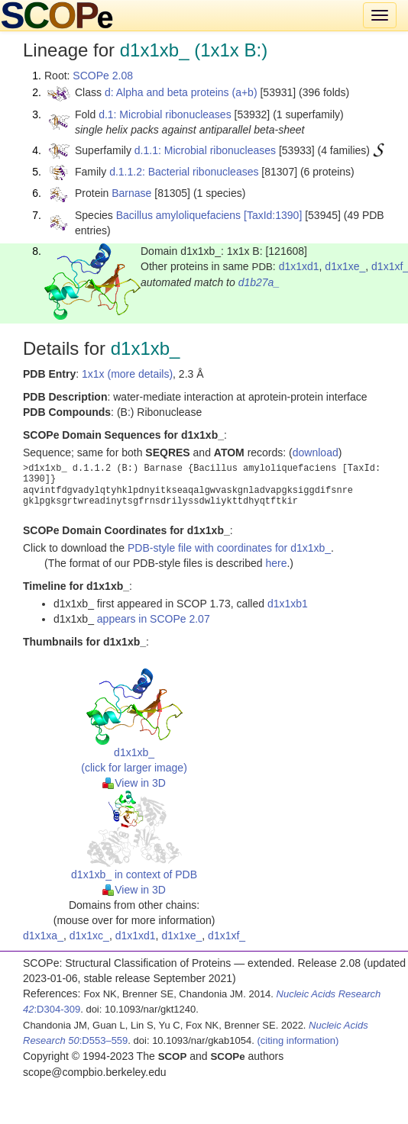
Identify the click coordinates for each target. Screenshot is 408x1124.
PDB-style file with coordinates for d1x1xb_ (229, 548)
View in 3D (134, 783)
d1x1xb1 (287, 603)
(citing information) (297, 1040)
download (315, 452)
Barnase (131, 193)
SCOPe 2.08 (103, 75)
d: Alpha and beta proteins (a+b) (181, 92)
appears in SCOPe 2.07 (153, 619)
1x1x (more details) (127, 374)
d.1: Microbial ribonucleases (165, 114)
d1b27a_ (259, 282)
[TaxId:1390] (273, 215)
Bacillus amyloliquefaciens (178, 215)
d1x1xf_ (226, 935)
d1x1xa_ (43, 935)
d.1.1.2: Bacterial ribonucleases (183, 172)
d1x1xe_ (345, 266)
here (276, 563)
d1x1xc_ (89, 935)
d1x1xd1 (299, 266)
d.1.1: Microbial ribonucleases (205, 150)
